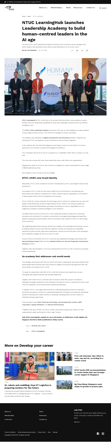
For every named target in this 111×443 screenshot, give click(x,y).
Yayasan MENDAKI (37, 304)
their (25, 167)
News (29, 16)
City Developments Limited (67, 302)
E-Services (8, 421)
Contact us (43, 421)
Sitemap (55, 433)
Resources (43, 417)
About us (8, 413)
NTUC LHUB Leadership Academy (37, 130)
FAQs (49, 433)
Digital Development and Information (56, 137)
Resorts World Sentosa (56, 304)
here (53, 172)
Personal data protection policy (27, 433)
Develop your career (38, 325)
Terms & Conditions (10, 433)
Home (23, 16)
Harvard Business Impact (30, 241)
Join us (76, 423)
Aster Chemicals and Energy (47, 302)
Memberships (9, 417)
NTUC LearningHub (28, 120)
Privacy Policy (42, 433)
